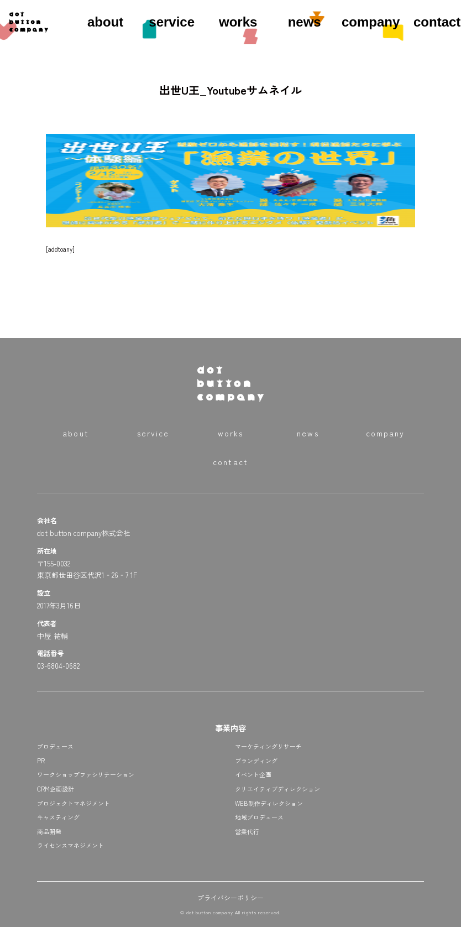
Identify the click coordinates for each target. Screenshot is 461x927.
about (105, 21)
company (371, 21)
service (172, 21)
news (304, 21)
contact (436, 21)
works (238, 21)
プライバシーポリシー (230, 897)
